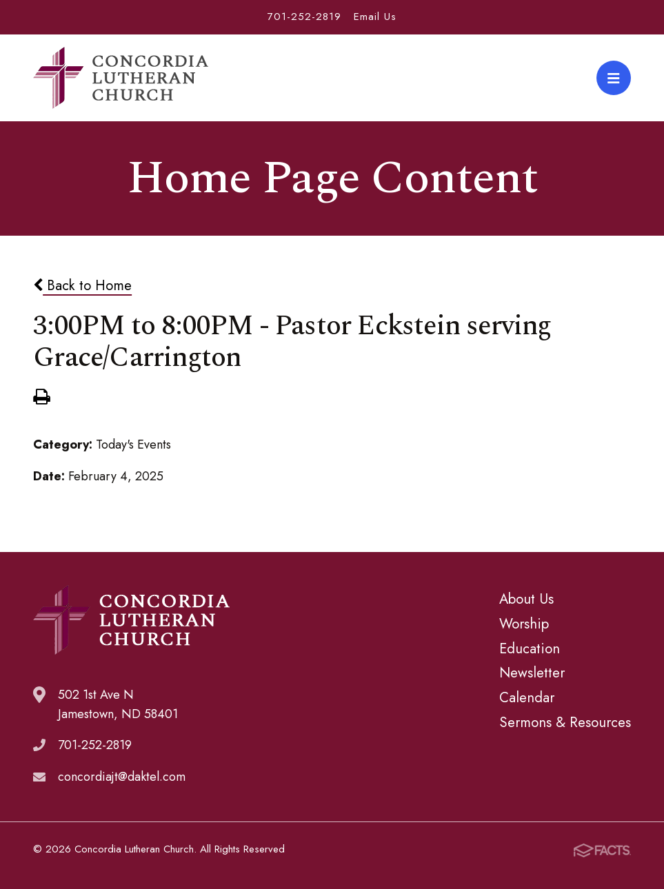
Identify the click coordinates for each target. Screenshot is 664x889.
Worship (524, 623)
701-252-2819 (304, 16)
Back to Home (82, 285)
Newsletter (532, 672)
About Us (526, 599)
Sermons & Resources (565, 722)
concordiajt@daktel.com (121, 777)
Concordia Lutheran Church (120, 78)
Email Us (375, 16)
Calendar (526, 697)
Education (529, 648)
